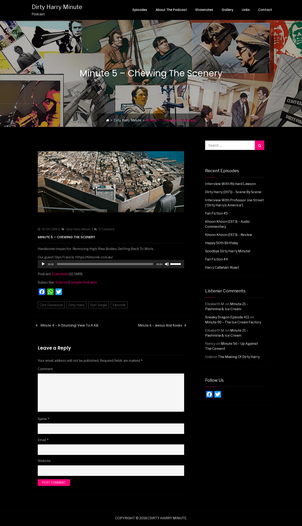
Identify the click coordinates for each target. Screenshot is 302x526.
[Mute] (167, 264)
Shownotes (204, 10)
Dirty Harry (76, 305)
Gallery (227, 10)
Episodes (140, 10)
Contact (265, 10)
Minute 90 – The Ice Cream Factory (233, 322)
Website (44, 461)
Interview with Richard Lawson (230, 184)
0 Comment (107, 229)
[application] (111, 264)
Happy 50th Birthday (221, 243)
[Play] (43, 264)
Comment (45, 369)
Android (61, 282)
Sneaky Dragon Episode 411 (227, 317)
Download (60, 274)
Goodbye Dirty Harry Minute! (227, 251)
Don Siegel (98, 305)
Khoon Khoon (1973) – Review (228, 235)
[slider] (105, 264)
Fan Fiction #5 (216, 213)
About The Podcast (171, 10)
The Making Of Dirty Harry (239, 357)
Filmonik (119, 305)
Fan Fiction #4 (216, 259)
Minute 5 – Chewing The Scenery (66, 237)
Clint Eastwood (51, 305)
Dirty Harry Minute (56, 6)
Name (43, 419)
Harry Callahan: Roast (222, 268)
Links (246, 10)
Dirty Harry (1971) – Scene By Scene (233, 192)
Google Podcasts (83, 282)
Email (43, 440)
